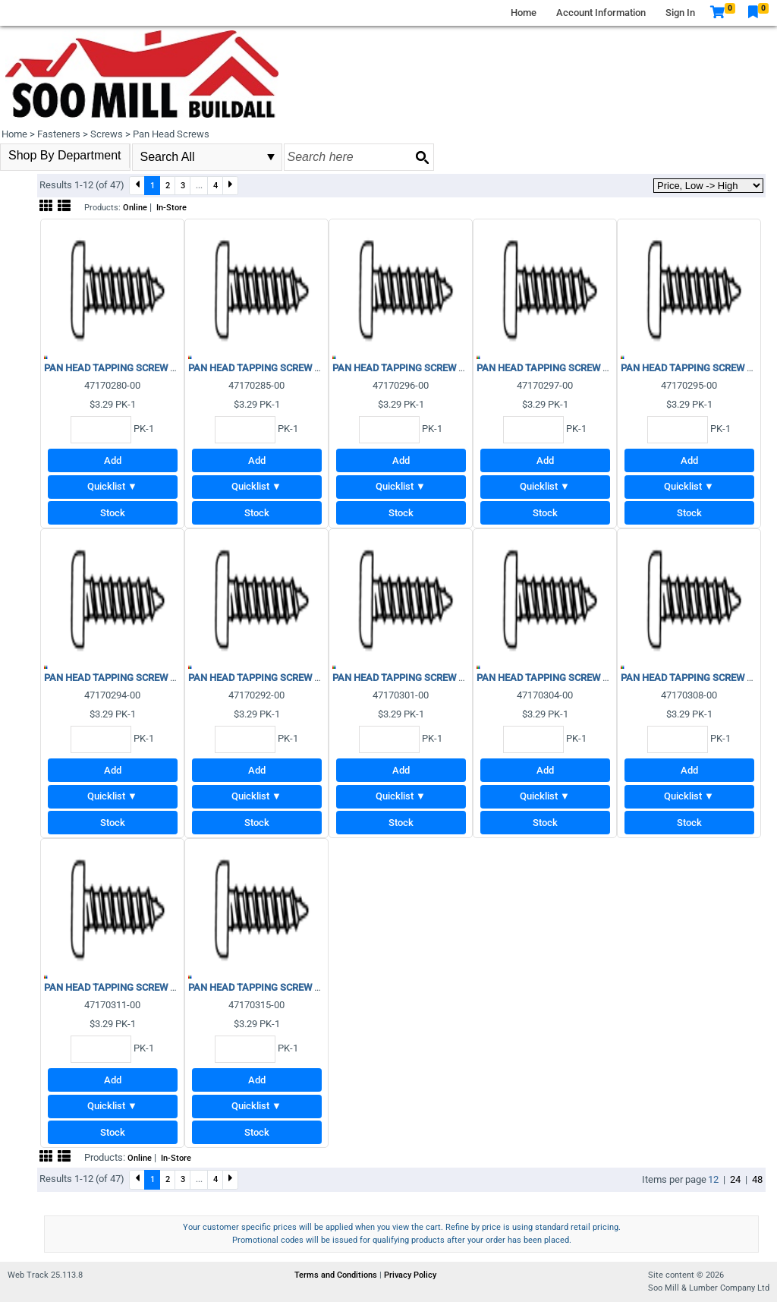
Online (135, 208)
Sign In (680, 12)
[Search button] (422, 157)
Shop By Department (64, 155)
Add (112, 460)
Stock (112, 513)
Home (523, 12)
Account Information (601, 12)
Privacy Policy (410, 1275)
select (271, 157)
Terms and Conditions (336, 1275)
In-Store (171, 208)
